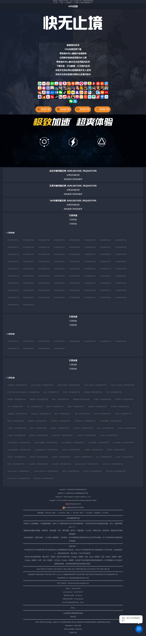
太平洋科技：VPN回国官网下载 (83, 428)
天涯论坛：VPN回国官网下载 (16, 428)
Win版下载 (43, 109)
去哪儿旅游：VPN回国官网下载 (41, 414)
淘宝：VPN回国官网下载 (34, 407)
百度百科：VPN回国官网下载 (71, 450)
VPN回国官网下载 (13, 240)
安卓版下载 (82, 109)
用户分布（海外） (78, 513)
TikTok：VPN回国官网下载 (15, 464)
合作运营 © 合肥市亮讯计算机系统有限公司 (73, 490)
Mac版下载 (63, 109)
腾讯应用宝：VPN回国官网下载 (44, 479)
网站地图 (40, 513)
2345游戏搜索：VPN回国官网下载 (110, 421)
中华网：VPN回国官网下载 (123, 414)
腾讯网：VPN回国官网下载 (15, 421)
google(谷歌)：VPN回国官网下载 (62, 435)
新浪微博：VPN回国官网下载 (38, 435)
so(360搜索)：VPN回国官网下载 (98, 443)
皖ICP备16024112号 (73, 504)
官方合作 (89, 513)
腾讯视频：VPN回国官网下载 (16, 399)
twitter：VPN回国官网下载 (105, 428)
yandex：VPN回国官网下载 (109, 435)
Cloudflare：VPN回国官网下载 (38, 464)
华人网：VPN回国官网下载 (102, 414)
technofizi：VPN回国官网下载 (61, 464)
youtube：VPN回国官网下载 (16, 435)
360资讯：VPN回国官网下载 (61, 457)
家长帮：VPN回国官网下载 (38, 428)
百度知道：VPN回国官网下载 (94, 450)
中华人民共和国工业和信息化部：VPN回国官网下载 (23, 392)
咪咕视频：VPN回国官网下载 (93, 392)
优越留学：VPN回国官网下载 (60, 428)
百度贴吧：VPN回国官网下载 (116, 450)
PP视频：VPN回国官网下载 (102, 399)
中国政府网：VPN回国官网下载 (17, 385)
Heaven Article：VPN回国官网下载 (18, 471)
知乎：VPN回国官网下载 (104, 457)
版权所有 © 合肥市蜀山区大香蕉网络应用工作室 (73, 493)
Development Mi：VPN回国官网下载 (87, 464)
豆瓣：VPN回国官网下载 (82, 414)
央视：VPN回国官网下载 (51, 392)
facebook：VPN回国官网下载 (127, 428)
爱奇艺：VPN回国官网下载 (60, 399)
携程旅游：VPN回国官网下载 (97, 407)
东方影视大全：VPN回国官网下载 (84, 421)
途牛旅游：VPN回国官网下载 (120, 407)
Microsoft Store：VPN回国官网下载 (18, 479)
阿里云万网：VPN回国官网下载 (116, 471)
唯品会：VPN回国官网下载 (55, 407)
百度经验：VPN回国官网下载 (39, 457)
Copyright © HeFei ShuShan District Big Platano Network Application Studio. (73, 501)
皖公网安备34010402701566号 (73, 508)
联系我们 (97, 513)
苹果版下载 (102, 109)
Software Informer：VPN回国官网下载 (46, 471)
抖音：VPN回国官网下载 (114, 392)
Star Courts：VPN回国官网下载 (113, 464)
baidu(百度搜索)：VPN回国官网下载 (18, 443)
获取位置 (73, 617)
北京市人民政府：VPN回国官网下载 (42, 385)
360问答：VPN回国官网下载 (83, 457)
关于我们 (105, 513)
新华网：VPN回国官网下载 (71, 392)
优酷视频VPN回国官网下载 (81, 399)
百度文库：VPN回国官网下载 (16, 457)
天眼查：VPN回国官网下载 (75, 407)
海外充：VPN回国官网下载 (71, 471)
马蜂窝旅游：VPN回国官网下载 (17, 414)
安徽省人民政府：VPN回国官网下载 (69, 385)
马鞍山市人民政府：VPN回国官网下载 (123, 385)
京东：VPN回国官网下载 (15, 407)
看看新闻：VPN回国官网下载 (37, 421)
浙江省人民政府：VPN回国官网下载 (95, 385)
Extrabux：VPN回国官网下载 (92, 471)
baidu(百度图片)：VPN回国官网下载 (72, 443)
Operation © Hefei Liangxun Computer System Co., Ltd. (73, 497)
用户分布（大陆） (65, 513)
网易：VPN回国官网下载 (62, 414)
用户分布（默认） (51, 513)
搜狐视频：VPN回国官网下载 (39, 399)
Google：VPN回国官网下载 (124, 457)
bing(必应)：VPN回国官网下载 (86, 435)
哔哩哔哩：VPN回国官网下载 (124, 399)
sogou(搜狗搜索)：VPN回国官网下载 (19, 450)
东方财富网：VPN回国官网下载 (60, 421)
